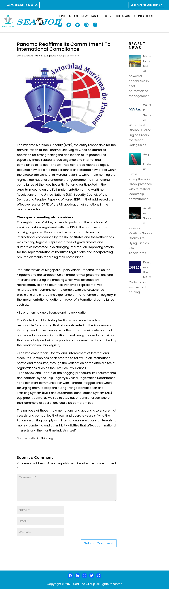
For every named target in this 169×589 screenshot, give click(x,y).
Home (62, 16)
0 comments (72, 55)
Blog (104, 16)
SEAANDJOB (26, 55)
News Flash (56, 55)
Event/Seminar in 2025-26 (22, 5)
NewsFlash (89, 16)
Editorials (122, 16)
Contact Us (143, 16)
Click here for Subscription (146, 5)
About (73, 16)
